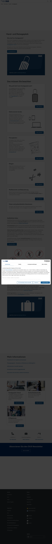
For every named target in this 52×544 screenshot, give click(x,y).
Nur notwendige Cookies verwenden (24, 282)
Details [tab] (19, 264)
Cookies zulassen (45, 282)
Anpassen (36, 282)
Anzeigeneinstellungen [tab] (32, 264)
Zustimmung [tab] (7, 264)
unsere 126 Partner (9, 269)
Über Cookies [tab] (44, 264)
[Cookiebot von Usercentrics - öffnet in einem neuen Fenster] (45, 261)
